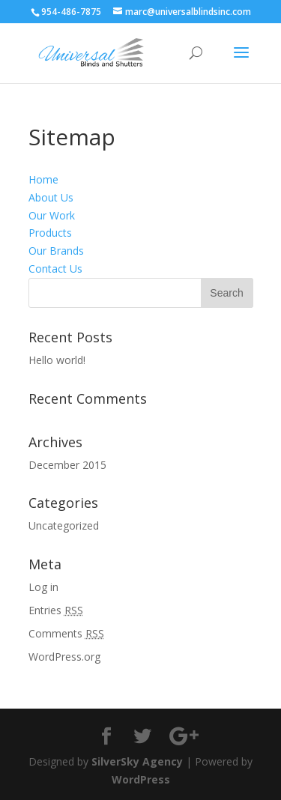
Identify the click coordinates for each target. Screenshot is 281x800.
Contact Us (55, 268)
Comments (66, 633)
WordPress (141, 779)
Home (43, 179)
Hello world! (56, 360)
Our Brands (56, 250)
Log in (43, 587)
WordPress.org (64, 656)
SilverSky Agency (137, 761)
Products (50, 232)
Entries (55, 610)
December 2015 (67, 465)
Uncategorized (63, 525)
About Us (50, 197)
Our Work (51, 215)
